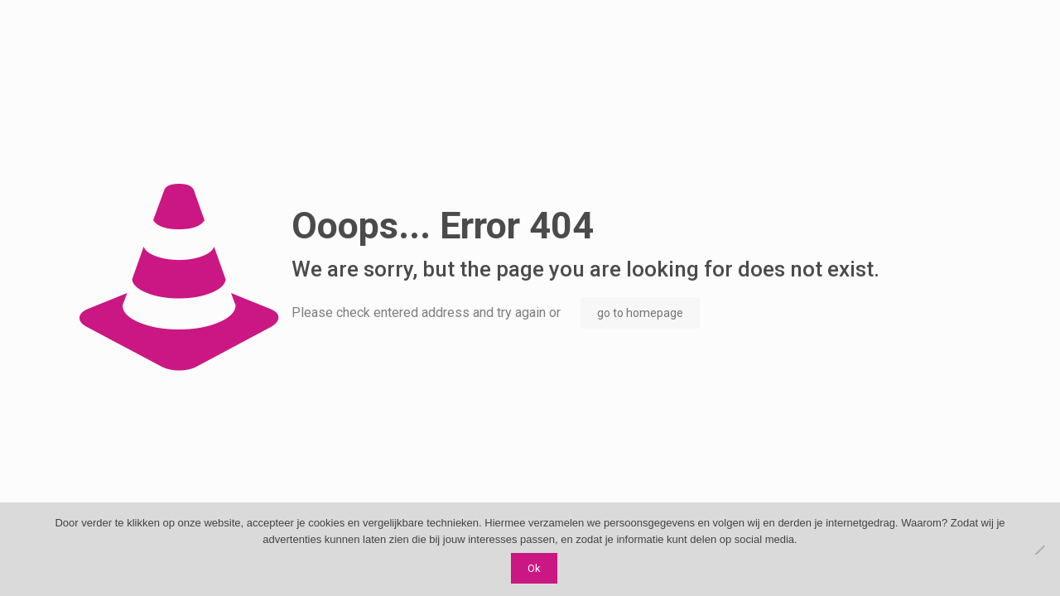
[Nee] (1039, 549)
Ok (534, 568)
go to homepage (640, 313)
